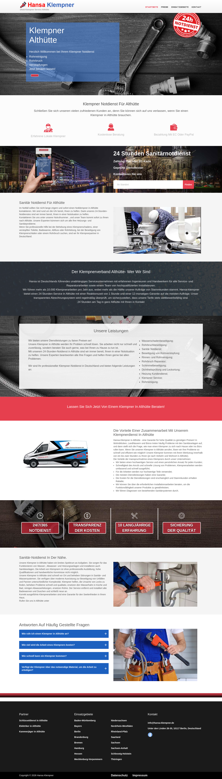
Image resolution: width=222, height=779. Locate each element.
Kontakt (196, 7)
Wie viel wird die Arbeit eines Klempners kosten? (48, 645)
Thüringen (116, 759)
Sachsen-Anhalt (119, 748)
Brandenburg (81, 737)
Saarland (115, 737)
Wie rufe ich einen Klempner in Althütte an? (45, 633)
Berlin (77, 731)
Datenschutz (119, 775)
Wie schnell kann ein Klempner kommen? (44, 656)
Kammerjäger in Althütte (32, 731)
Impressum (140, 775)
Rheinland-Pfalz (119, 731)
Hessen (78, 753)
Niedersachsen (119, 720)
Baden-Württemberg (85, 720)
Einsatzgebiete (180, 7)
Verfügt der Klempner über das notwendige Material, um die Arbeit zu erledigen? (59, 668)
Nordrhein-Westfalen (122, 726)
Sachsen (115, 742)
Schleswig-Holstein (121, 753)
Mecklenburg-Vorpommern (88, 759)
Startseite (152, 7)
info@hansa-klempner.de (161, 723)
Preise (165, 7)
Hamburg (79, 748)
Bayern (78, 726)
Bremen (78, 742)
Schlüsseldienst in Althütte (33, 720)
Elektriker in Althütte (30, 726)
